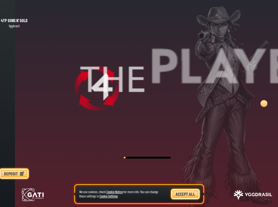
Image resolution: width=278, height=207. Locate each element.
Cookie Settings (109, 196)
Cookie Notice (114, 192)
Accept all (185, 194)
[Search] (14, 198)
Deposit (14, 173)
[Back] (14, 8)
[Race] (14, 186)
